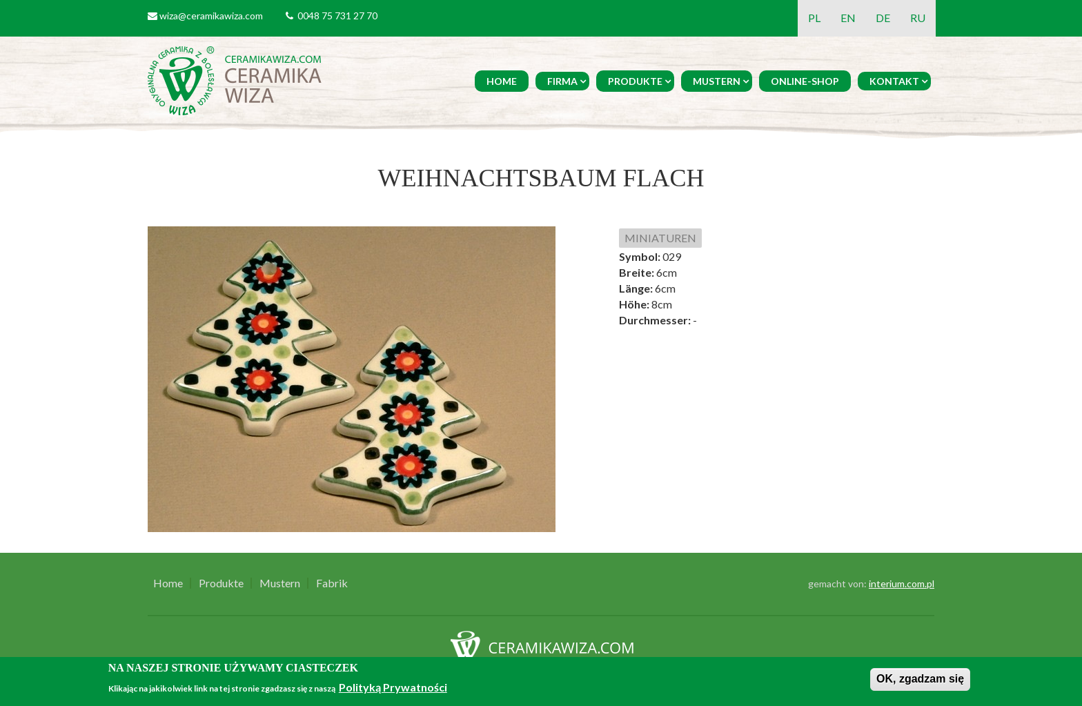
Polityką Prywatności (393, 687)
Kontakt (894, 81)
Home (501, 81)
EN (848, 17)
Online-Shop (805, 81)
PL (814, 17)
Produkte (635, 81)
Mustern (716, 81)
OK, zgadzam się (920, 679)
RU (917, 17)
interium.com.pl (901, 583)
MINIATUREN (660, 237)
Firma (562, 81)
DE (883, 17)
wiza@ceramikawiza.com (211, 15)
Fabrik (332, 583)
